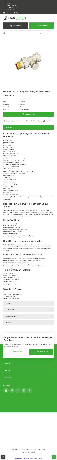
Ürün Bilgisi (8, 127)
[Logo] (14, 18)
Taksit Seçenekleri (11, 316)
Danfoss (22, 101)
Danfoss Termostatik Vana (27, 99)
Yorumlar (8, 303)
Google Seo (25, 452)
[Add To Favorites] (9, 121)
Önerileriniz (8, 322)
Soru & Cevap (9, 310)
